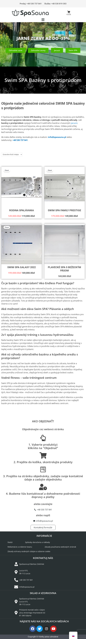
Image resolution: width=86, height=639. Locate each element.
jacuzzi (74, 123)
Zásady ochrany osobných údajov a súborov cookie (29, 551)
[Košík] (69, 12)
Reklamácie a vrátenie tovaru (20, 547)
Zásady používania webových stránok (60, 547)
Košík (69, 14)
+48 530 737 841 (20, 140)
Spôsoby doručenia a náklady (37, 542)
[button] (43, 19)
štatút (10, 542)
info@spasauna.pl (57, 137)
